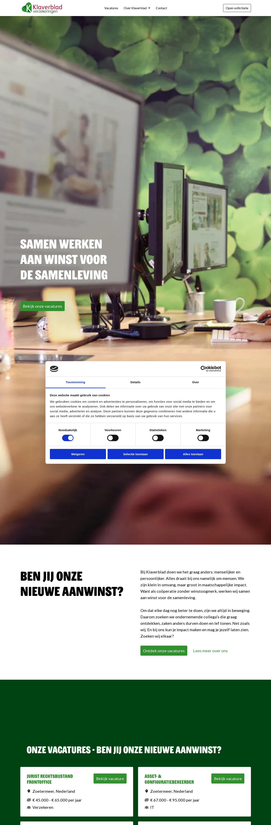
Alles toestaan (193, 454)
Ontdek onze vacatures (164, 650)
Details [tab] (136, 382)
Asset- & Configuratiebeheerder (169, 779)
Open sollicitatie (237, 8)
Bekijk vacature (110, 778)
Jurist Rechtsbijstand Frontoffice (50, 779)
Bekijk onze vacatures (42, 306)
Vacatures (111, 8)
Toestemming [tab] (75, 382)
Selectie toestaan (135, 454)
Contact (161, 8)
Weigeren (78, 454)
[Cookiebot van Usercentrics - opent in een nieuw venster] (203, 369)
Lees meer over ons (210, 650)
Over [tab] (195, 382)
